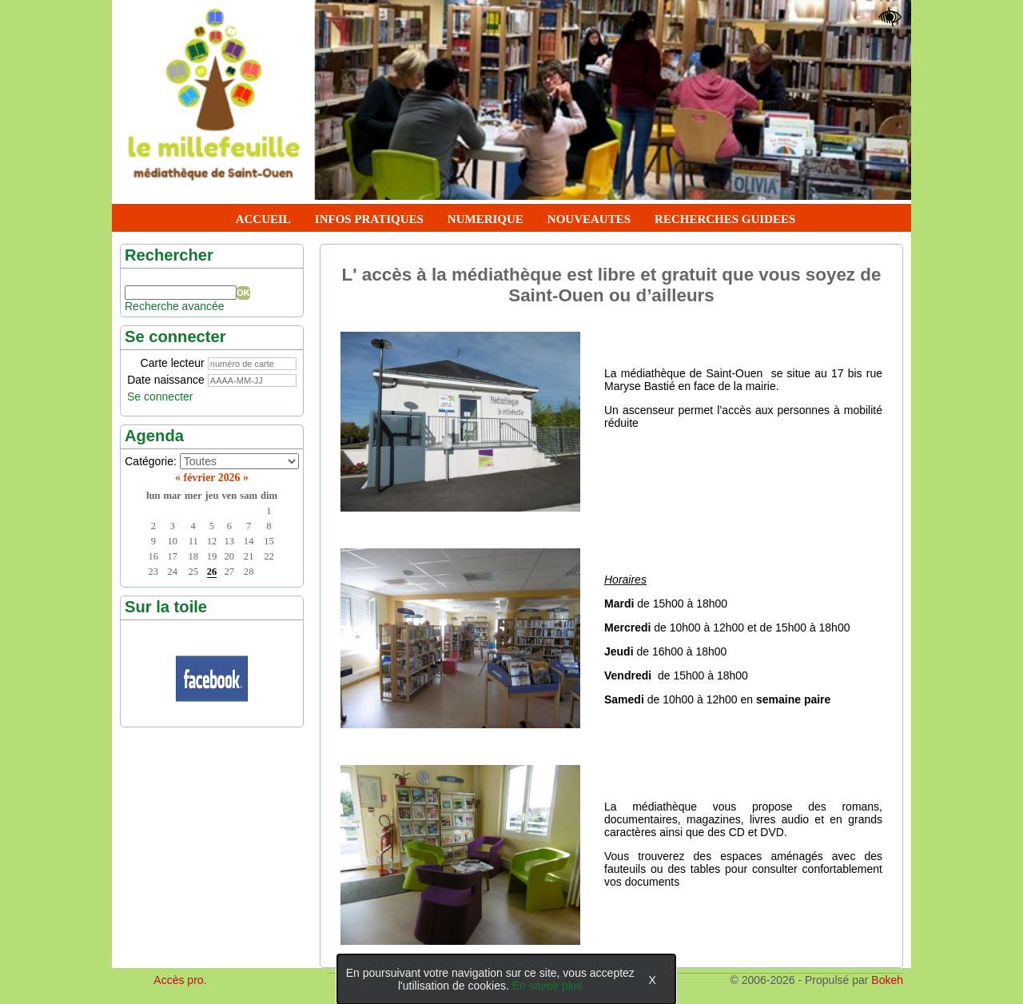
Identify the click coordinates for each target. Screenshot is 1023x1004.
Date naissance (166, 379)
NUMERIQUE (485, 219)
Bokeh (887, 980)
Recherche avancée (175, 306)
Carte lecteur (173, 363)
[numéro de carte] (252, 363)
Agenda (154, 435)
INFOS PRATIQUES (369, 219)
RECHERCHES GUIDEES (725, 219)
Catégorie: (151, 461)
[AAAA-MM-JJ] (252, 380)
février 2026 (212, 478)
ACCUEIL (263, 219)
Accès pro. (179, 980)
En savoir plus (547, 985)
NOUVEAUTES (589, 219)
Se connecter (160, 396)
